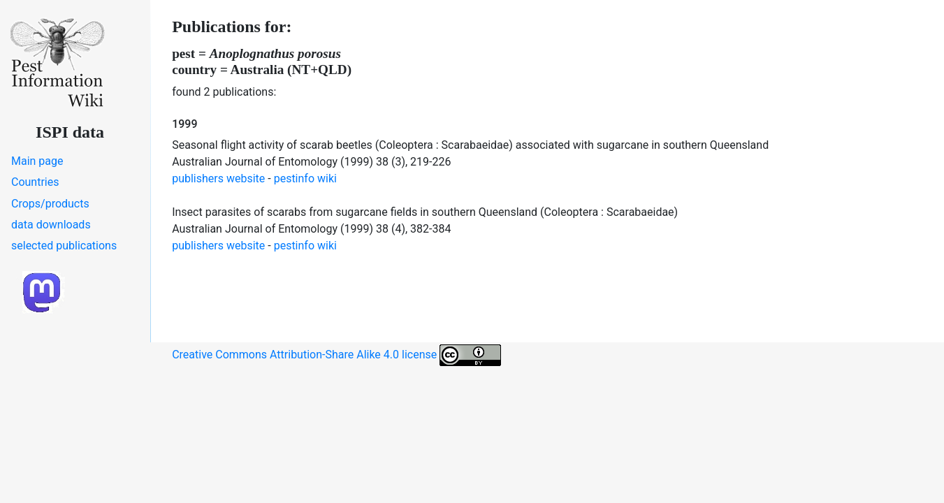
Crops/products (50, 203)
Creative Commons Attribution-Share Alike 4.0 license (336, 355)
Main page (37, 161)
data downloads (51, 224)
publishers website (218, 178)
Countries (35, 182)
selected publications (64, 245)
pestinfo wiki (305, 178)
